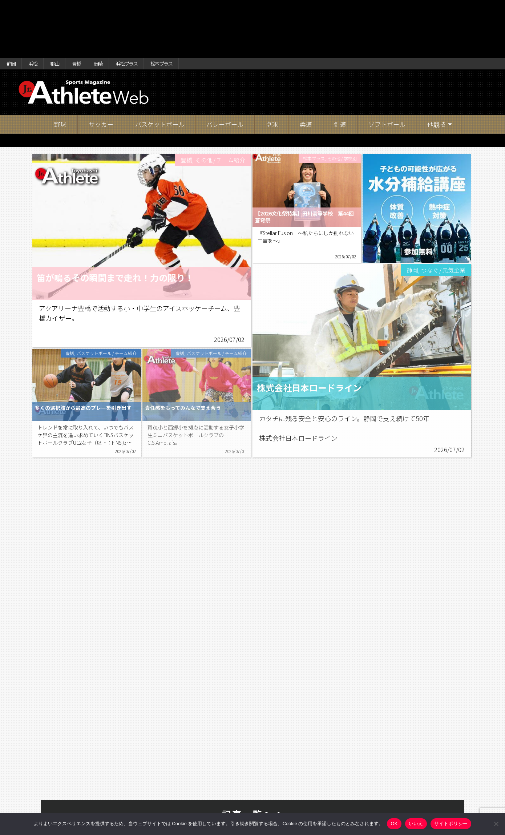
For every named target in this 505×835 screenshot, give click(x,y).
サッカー (101, 70)
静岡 (13, 8)
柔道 (306, 70)
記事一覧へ (252, 760)
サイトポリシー (451, 823)
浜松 (39, 8)
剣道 (340, 70)
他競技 (436, 70)
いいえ (416, 823)
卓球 (272, 70)
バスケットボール (160, 70)
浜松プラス (154, 8)
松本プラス (198, 8)
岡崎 (119, 8)
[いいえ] (496, 823)
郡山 (66, 8)
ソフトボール (386, 70)
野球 (60, 70)
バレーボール (224, 70)
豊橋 (92, 8)
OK (394, 823)
